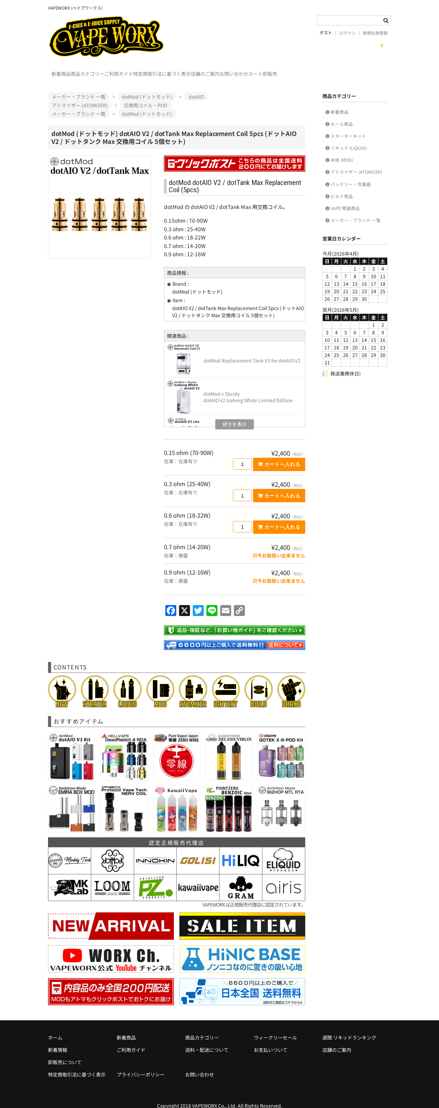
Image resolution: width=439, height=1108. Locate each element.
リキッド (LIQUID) (349, 138)
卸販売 (372, 70)
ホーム (55, 1027)
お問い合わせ (308, 70)
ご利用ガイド (150, 70)
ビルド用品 (342, 186)
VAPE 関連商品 (345, 198)
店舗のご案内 (265, 70)
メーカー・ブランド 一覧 (356, 210)
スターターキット (348, 126)
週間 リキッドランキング (349, 1027)
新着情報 (57, 1039)
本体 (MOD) (342, 150)
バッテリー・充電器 (351, 174)
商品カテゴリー (105, 70)
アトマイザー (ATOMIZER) (356, 162)
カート (343, 70)
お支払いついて (270, 1039)
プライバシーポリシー (141, 1064)
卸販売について (65, 1052)
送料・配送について (206, 1039)
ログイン (347, 32)
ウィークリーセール (275, 1027)
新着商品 (64, 70)
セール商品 (342, 114)
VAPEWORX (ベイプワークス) (109, 36)
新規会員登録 (375, 32)
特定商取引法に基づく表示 (208, 70)
